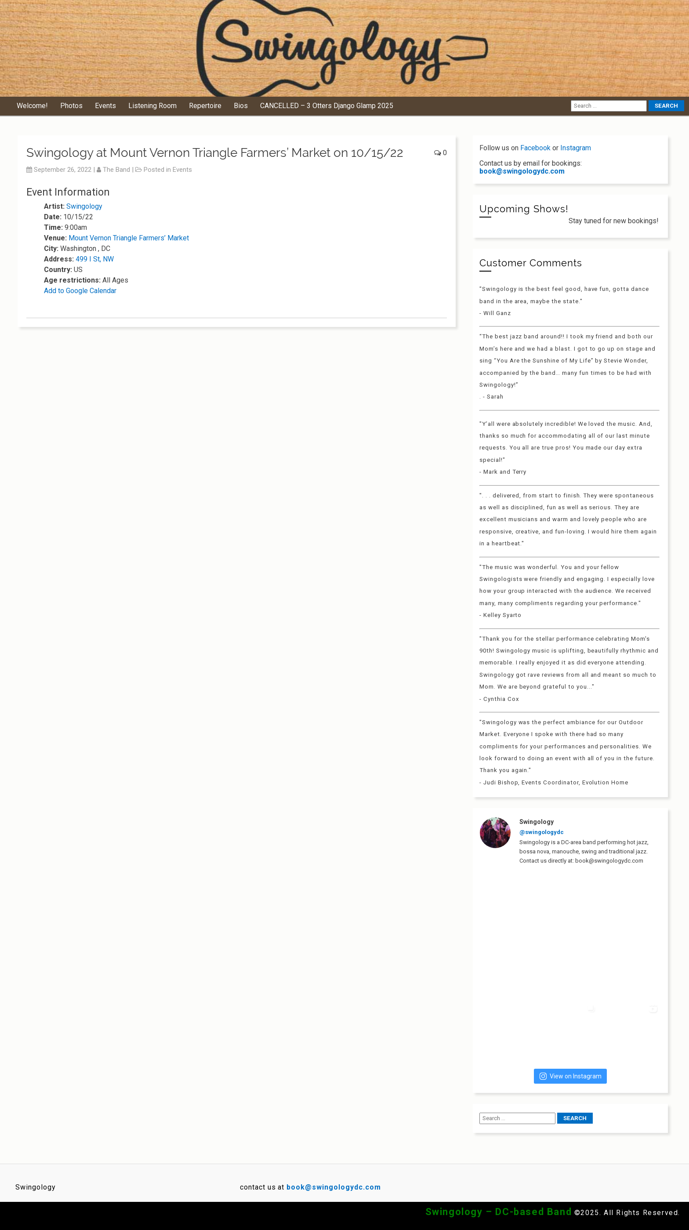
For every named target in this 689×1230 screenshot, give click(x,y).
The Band (116, 170)
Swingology (84, 206)
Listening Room (152, 106)
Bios (241, 106)
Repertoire (205, 106)
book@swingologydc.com (522, 171)
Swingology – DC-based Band (498, 1211)
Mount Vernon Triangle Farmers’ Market (129, 238)
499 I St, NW (95, 259)
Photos (71, 106)
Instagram (575, 148)
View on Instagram (570, 1076)
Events (105, 106)
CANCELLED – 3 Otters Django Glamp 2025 (326, 106)
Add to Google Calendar (80, 291)
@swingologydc (541, 832)
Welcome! (32, 106)
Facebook (535, 148)
